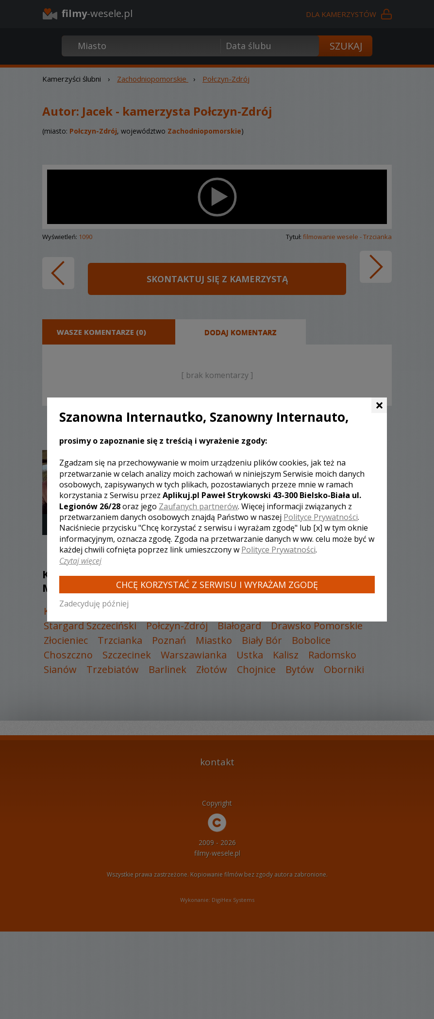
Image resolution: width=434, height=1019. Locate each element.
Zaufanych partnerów (198, 506)
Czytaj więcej (80, 560)
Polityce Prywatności (321, 517)
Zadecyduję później (94, 603)
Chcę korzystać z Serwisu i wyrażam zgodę (217, 584)
